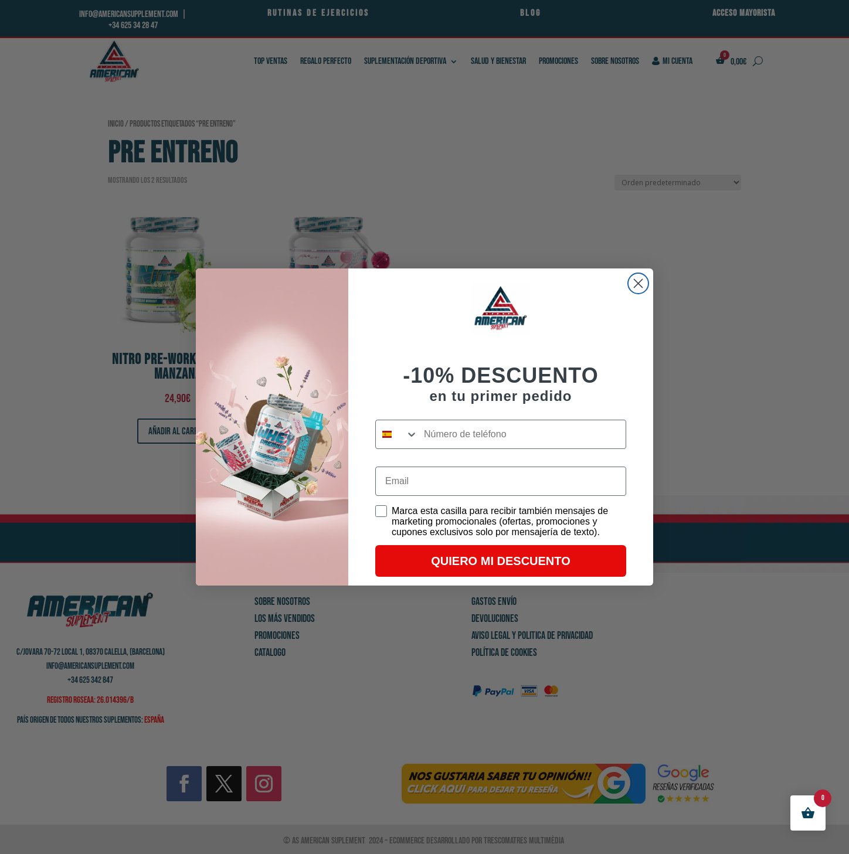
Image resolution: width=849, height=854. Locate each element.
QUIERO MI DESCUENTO (500, 560)
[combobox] (397, 434)
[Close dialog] (638, 283)
